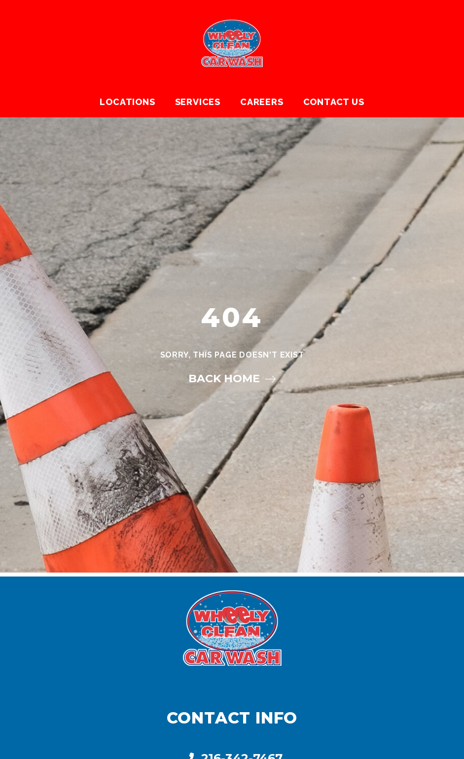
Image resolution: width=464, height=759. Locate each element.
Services (197, 102)
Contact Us (333, 102)
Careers (262, 102)
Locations (127, 102)
